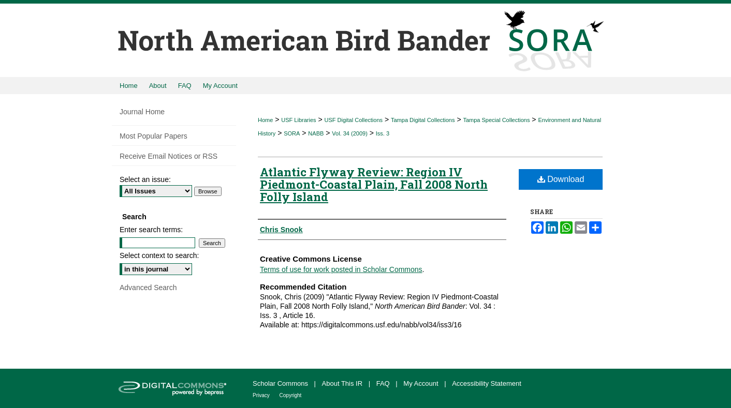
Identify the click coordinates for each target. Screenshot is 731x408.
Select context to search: (159, 255)
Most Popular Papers (153, 136)
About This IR (343, 383)
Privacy (262, 395)
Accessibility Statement (486, 383)
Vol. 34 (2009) (350, 133)
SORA (292, 133)
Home (265, 120)
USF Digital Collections (354, 120)
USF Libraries (298, 120)
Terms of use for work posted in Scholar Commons (341, 269)
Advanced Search (148, 287)
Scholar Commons (281, 383)
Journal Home (142, 112)
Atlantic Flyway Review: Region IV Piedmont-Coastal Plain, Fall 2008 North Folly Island (374, 184)
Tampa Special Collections (496, 120)
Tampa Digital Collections (423, 120)
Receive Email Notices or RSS (168, 156)
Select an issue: (145, 179)
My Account (421, 383)
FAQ (384, 383)
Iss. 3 (382, 133)
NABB (316, 133)
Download (560, 179)
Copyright (291, 395)
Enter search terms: (151, 229)
